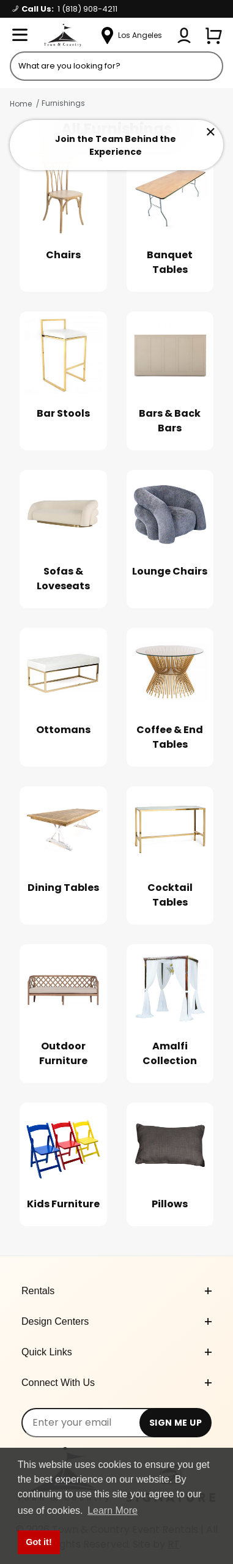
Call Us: (64, 9)
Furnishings (63, 103)
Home (21, 104)
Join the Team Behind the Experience (115, 145)
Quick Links (116, 1352)
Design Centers (116, 1321)
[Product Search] (116, 66)
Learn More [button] (112, 1510)
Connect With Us (116, 1382)
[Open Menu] (19, 35)
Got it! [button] (38, 1542)
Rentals (116, 1291)
